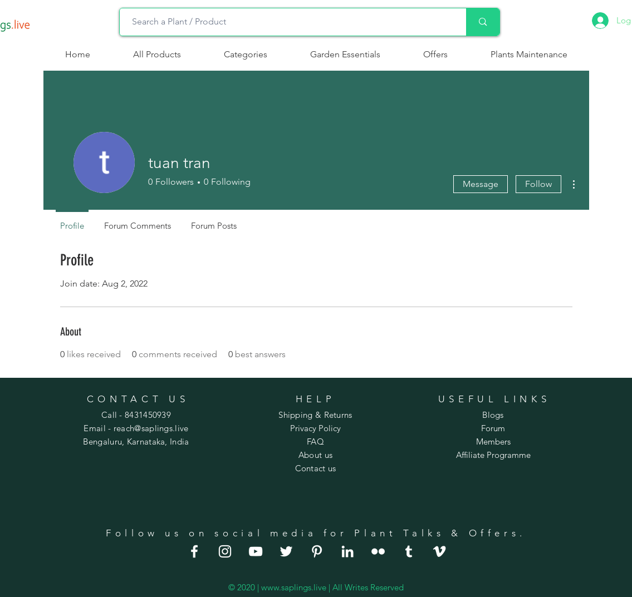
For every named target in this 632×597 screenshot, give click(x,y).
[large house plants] (408, 551)
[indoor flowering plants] (439, 551)
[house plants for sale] (316, 551)
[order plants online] (255, 551)
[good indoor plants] (194, 551)
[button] (246, 54)
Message (480, 184)
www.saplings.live (293, 587)
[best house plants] (378, 551)
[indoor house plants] (225, 551)
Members (493, 441)
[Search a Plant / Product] (287, 22)
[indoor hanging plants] (347, 551)
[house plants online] (286, 551)
